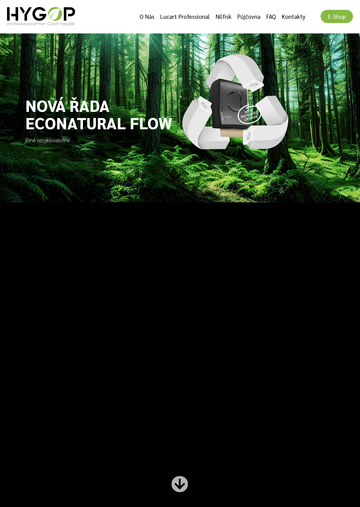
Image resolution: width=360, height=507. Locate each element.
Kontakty (293, 16)
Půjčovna (248, 16)
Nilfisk (223, 16)
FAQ (271, 16)
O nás (147, 16)
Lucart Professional (185, 16)
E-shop (337, 16)
